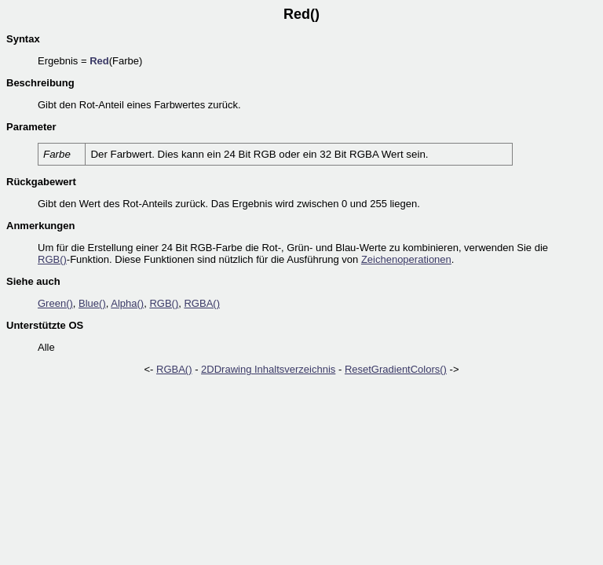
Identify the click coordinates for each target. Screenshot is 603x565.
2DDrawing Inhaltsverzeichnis (268, 369)
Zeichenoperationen (406, 259)
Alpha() (127, 303)
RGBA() (202, 303)
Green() (55, 303)
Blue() (92, 303)
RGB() (52, 259)
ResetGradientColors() (396, 369)
